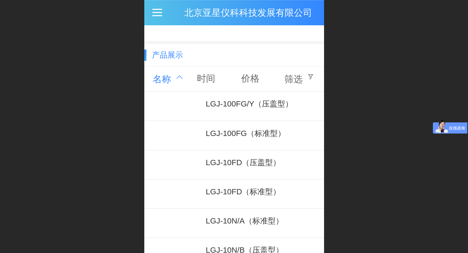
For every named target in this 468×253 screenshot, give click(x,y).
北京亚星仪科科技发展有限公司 (248, 13)
